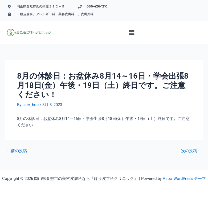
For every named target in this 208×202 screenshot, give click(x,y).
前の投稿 (16, 151)
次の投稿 (191, 151)
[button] (131, 32)
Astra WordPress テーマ (184, 178)
